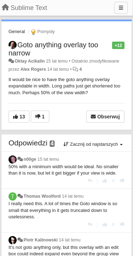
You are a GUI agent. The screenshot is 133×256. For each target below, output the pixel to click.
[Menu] (121, 8)
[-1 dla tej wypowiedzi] (122, 180)
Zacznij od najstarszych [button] (93, 144)
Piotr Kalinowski (40, 240)
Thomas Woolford (42, 196)
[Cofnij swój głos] (113, 180)
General (17, 31)
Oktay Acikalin (30, 61)
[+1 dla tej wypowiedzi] (104, 180)
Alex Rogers (33, 69)
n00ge (29, 159)
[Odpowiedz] (90, 180)
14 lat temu (73, 196)
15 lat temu (48, 159)
